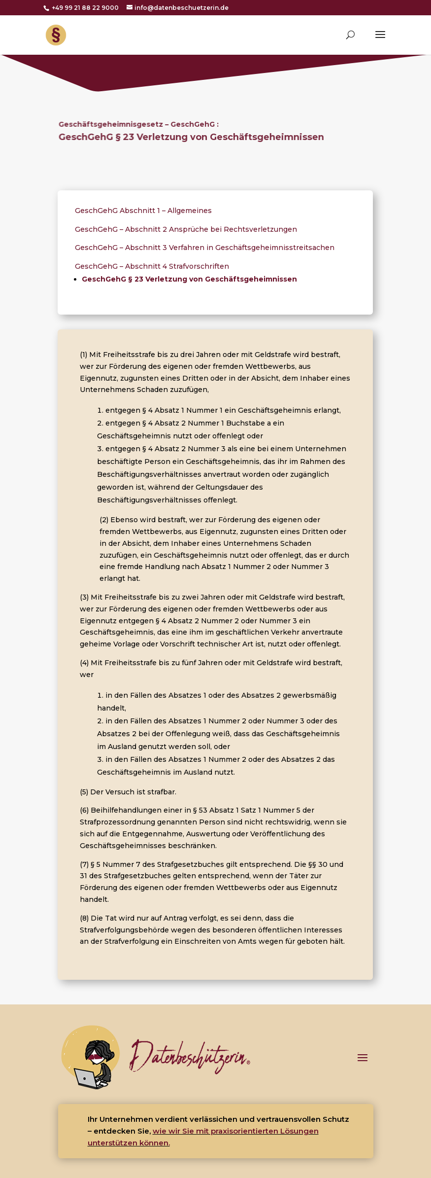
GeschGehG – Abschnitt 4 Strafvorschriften (152, 266)
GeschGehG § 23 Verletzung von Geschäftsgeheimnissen (189, 279)
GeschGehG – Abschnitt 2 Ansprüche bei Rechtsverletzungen (186, 229)
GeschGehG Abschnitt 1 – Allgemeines (143, 210)
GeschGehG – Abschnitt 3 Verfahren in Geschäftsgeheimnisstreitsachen (204, 247)
